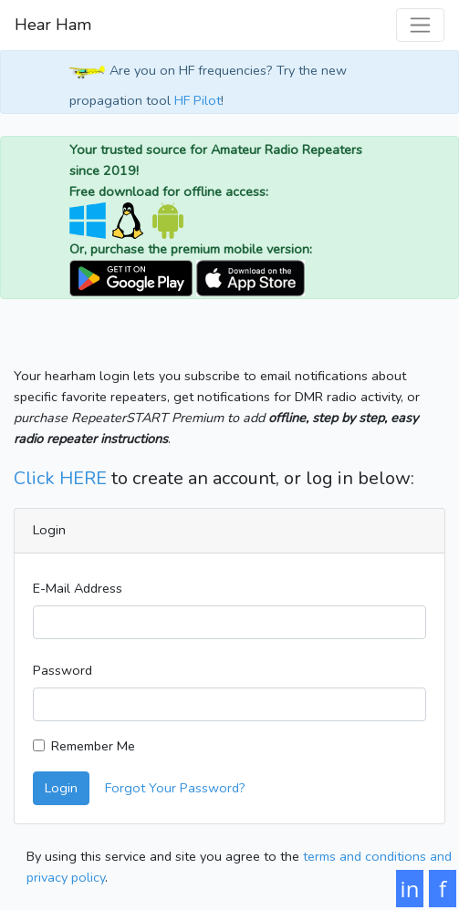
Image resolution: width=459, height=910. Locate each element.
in (410, 889)
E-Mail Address (77, 588)
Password (62, 670)
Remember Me (93, 746)
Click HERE (60, 478)
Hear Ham (53, 25)
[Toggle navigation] (420, 25)
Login (61, 788)
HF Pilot (197, 100)
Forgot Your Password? (175, 788)
